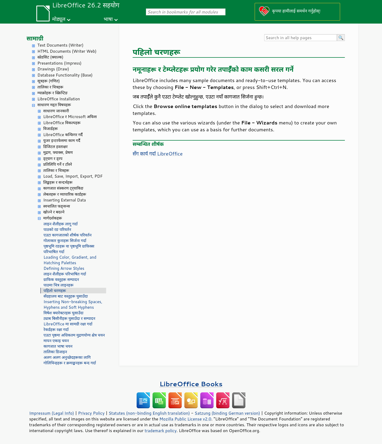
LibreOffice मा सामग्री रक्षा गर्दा (68, 324)
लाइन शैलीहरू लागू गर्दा (61, 224)
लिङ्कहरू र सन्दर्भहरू (57, 182)
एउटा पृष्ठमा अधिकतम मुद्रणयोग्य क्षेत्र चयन (74, 335)
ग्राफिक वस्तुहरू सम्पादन (61, 279)
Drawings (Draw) (53, 69)
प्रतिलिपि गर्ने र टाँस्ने (57, 164)
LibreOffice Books (191, 383)
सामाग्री (35, 38)
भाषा (108, 19)
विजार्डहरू (50, 128)
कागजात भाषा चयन (58, 346)
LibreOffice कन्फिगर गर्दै (63, 134)
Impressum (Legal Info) (51, 413)
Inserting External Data (64, 200)
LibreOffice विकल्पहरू (62, 122)
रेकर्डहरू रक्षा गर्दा (56, 329)
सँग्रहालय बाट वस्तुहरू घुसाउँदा (66, 296)
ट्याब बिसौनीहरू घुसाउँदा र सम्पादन (69, 318)
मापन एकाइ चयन (56, 340)
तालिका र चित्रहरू (50, 87)
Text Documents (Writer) (60, 45)
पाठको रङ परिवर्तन (57, 229)
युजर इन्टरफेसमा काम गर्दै (61, 140)
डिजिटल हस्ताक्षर (55, 146)
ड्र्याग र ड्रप (52, 158)
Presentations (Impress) (59, 63)
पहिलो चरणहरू (55, 290)
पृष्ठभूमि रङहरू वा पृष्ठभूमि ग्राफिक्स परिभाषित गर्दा (69, 248)
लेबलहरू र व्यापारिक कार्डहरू (64, 194)
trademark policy (160, 430)
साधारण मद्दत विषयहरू (54, 104)
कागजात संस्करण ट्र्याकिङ (63, 188)
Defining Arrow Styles (64, 268)
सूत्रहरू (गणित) (48, 81)
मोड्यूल (59, 19)
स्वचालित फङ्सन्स (56, 206)
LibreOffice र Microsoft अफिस (70, 116)
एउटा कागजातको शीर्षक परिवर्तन (68, 235)
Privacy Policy (91, 413)
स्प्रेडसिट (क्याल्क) (50, 57)
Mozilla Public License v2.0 (185, 419)
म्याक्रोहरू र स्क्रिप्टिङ (52, 93)
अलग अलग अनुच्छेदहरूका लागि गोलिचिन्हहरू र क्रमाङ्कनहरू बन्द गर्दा (70, 360)
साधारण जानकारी (56, 111)
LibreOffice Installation (58, 99)
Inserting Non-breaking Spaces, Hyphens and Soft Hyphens (73, 304)
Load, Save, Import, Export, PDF (73, 176)
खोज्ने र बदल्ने (53, 212)
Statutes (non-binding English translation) (149, 413)
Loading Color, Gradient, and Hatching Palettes (70, 260)
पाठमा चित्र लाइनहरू (58, 285)
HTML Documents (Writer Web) (67, 51)
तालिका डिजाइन (55, 352)
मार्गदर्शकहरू (52, 218)
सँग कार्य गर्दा (158, 153)
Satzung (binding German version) (227, 413)
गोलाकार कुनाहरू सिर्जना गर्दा (65, 240)
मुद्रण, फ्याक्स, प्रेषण (58, 152)
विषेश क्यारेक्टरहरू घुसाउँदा (64, 313)
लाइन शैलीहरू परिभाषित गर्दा (65, 274)
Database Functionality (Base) (65, 75)
